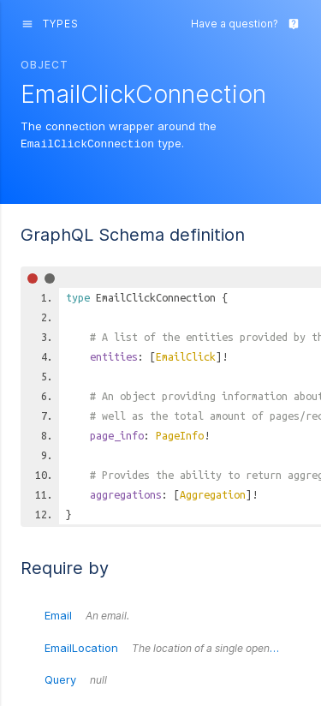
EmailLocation (172, 647)
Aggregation (213, 494)
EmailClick (186, 356)
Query (76, 678)
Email (87, 614)
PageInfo (180, 434)
